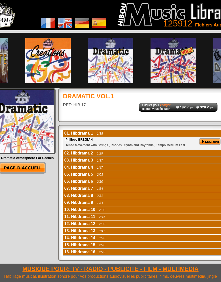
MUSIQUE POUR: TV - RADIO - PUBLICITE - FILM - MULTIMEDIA (110, 269)
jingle (212, 276)
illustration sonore (54, 276)
